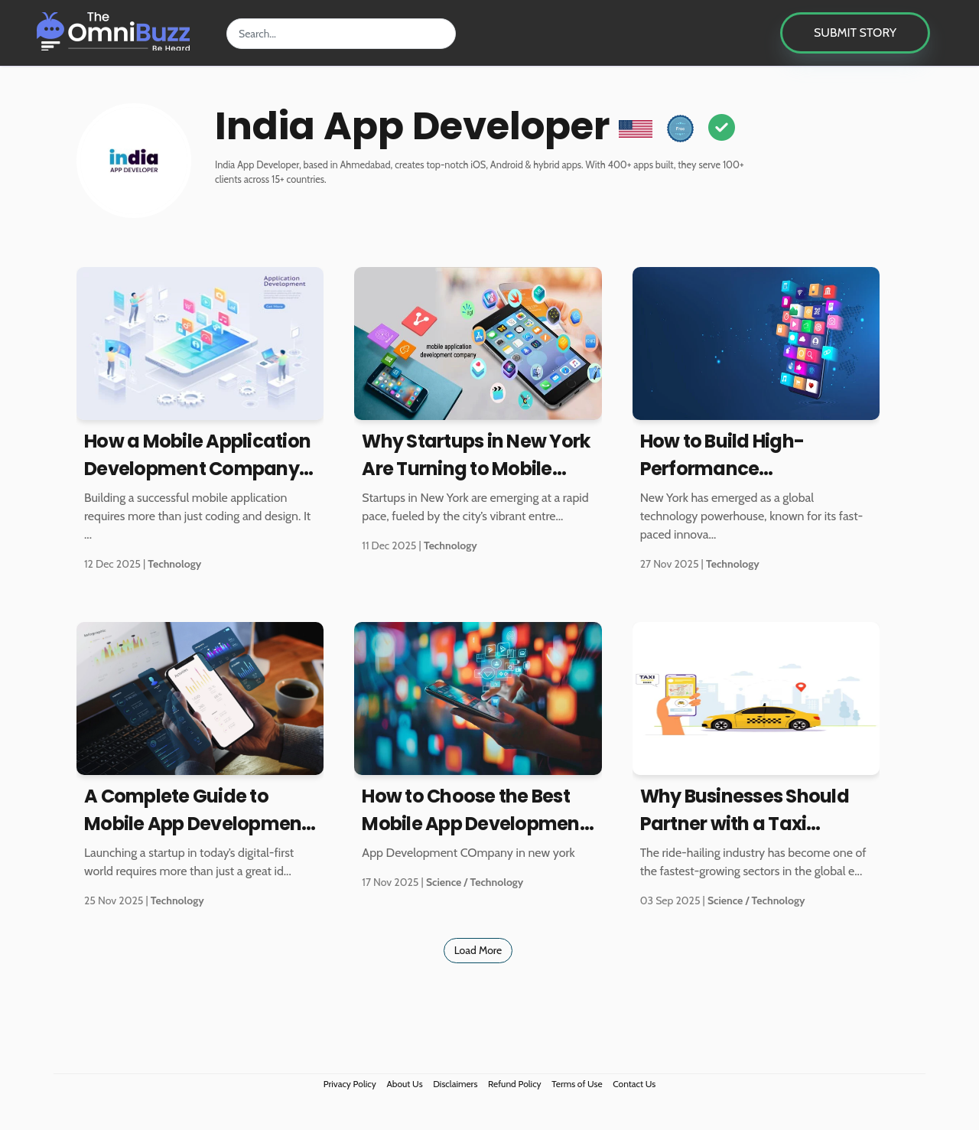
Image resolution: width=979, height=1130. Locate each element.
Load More (478, 950)
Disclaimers (455, 1083)
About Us (404, 1083)
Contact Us (634, 1083)
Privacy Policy (350, 1083)
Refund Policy (515, 1083)
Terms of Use (576, 1083)
